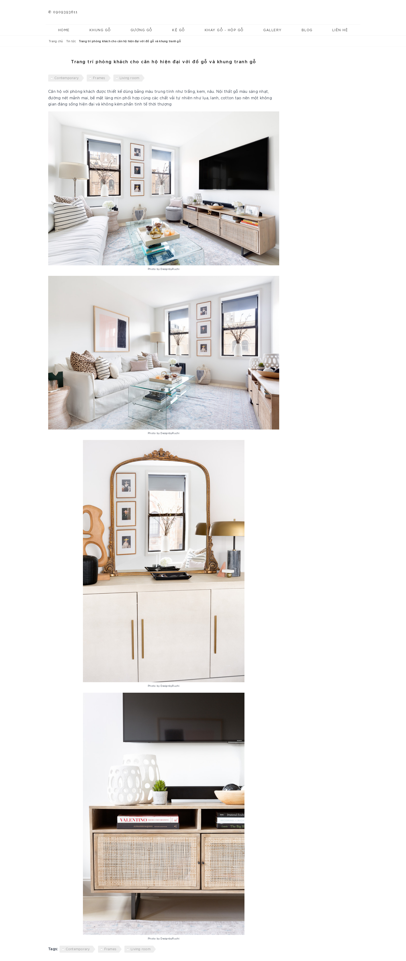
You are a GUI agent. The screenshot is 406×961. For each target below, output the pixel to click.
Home (64, 30)
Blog (307, 30)
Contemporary (66, 78)
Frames (99, 78)
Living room (129, 78)
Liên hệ (340, 30)
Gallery (272, 30)
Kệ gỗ (178, 30)
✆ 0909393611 (63, 12)
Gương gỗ (141, 30)
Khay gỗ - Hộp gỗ (224, 30)
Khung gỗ (100, 30)
